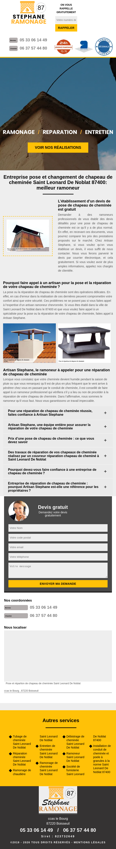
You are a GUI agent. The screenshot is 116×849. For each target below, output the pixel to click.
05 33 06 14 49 (33, 40)
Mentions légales (90, 842)
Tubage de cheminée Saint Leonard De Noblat (22, 742)
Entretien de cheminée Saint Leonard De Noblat (48, 751)
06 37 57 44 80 (33, 48)
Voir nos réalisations (58, 148)
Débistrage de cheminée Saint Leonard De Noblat (75, 742)
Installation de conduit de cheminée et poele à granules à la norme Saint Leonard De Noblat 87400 (102, 758)
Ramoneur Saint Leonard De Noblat (75, 757)
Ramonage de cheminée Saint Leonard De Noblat (49, 768)
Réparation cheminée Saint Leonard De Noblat (22, 759)
